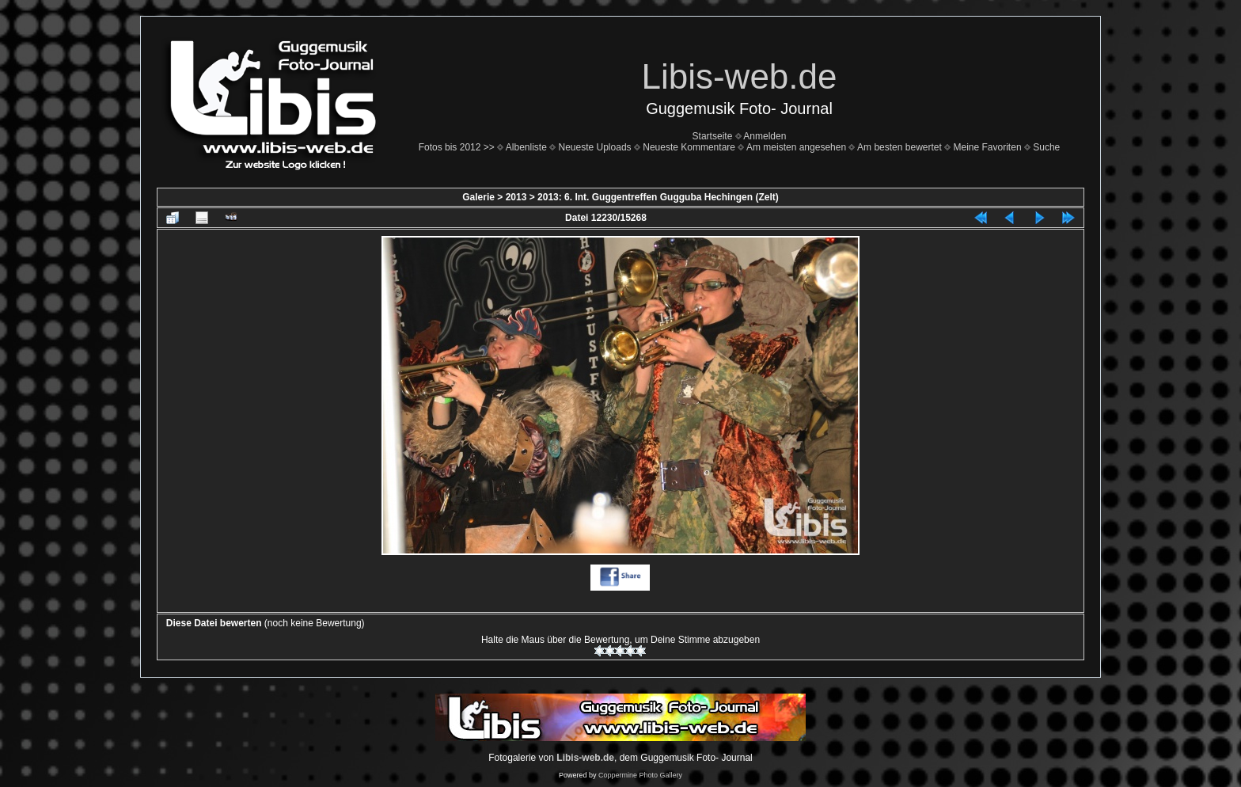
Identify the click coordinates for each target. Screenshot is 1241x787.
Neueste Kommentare (689, 147)
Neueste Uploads (595, 147)
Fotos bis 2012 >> (457, 147)
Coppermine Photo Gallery (640, 775)
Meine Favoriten (988, 147)
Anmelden (764, 136)
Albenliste (526, 147)
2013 (516, 197)
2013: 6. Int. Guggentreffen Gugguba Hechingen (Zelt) (658, 197)
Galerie (478, 197)
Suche (1046, 147)
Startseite (713, 136)
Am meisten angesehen (796, 147)
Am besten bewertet (899, 147)
